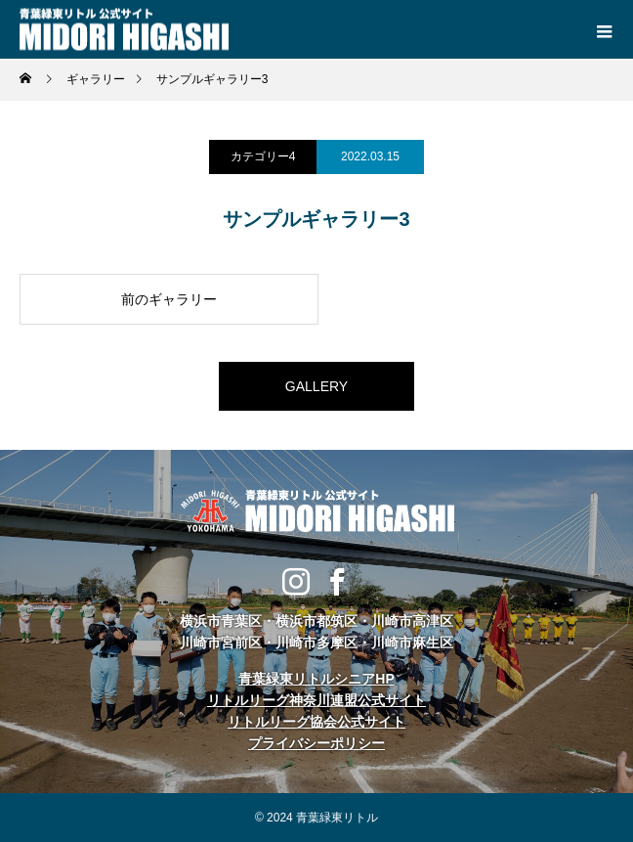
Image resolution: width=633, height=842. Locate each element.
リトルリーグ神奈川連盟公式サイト (316, 700)
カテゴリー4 (263, 156)
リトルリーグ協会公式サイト (316, 722)
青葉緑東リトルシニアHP (316, 679)
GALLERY (316, 386)
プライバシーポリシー (316, 743)
